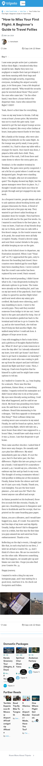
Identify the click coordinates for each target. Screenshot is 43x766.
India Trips (23, 11)
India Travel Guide (11, 11)
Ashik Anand (10, 736)
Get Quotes (10, 680)
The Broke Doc (30, 733)
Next (37, 666)
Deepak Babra (20, 718)
